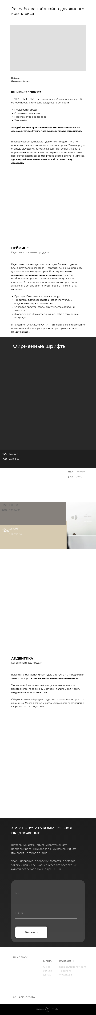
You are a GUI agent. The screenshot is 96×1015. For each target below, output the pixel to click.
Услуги (47, 970)
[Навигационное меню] (91, 5)
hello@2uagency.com (72, 966)
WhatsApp (65, 974)
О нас (47, 966)
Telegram (65, 970)
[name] (46, 893)
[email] (46, 912)
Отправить (31, 932)
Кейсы (47, 974)
